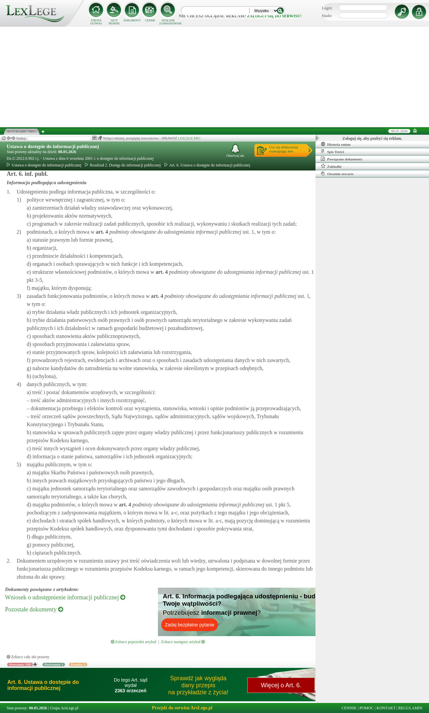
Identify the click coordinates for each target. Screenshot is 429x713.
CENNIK (150, 20)
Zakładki (331, 166)
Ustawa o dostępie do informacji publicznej (53, 146)
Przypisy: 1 (78, 664)
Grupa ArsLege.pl (64, 708)
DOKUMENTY (132, 20)
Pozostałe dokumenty (34, 609)
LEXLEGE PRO (189, 138)
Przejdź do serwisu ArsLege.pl (182, 707)
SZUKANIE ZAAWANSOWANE (168, 22)
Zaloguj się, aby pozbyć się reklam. (372, 138)
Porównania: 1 (53, 664)
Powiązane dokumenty (342, 158)
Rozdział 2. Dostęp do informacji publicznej (123, 165)
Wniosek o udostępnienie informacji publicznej (65, 597)
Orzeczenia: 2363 (20, 664)
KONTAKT (386, 708)
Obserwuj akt (235, 150)
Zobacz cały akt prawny (28, 657)
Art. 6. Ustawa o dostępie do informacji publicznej (207, 165)
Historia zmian (336, 144)
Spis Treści (332, 151)
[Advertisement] (214, 77)
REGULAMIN (410, 708)
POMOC (367, 708)
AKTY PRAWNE (114, 22)
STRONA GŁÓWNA (96, 22)
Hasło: (327, 15)
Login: (327, 8)
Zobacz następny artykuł (183, 641)
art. (101, 232)
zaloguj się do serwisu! (274, 16)
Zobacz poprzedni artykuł (133, 641)
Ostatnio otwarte (337, 173)
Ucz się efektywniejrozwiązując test (283, 149)
